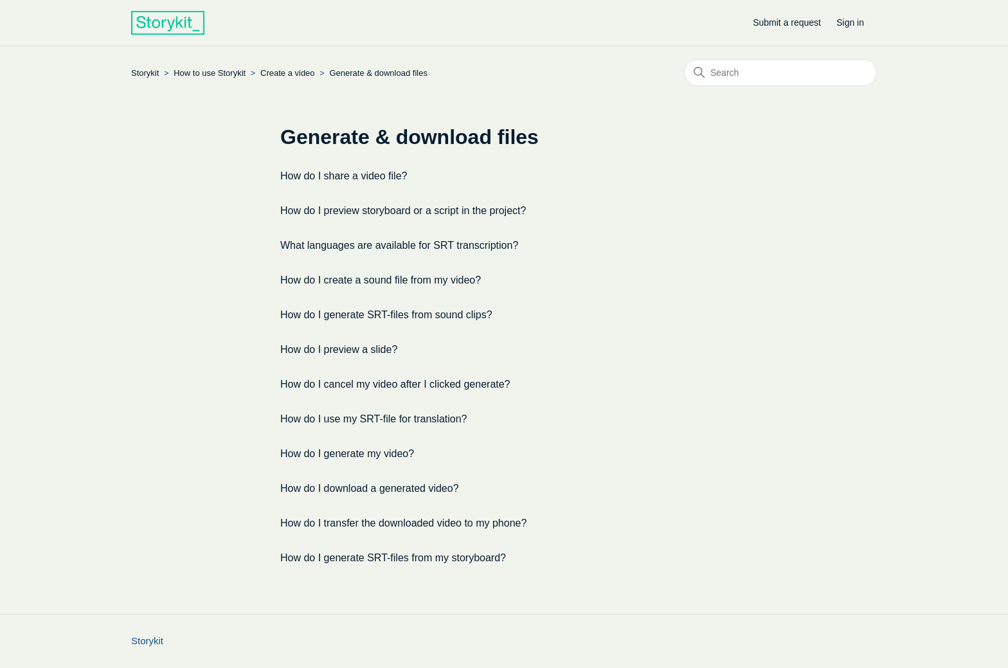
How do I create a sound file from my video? (380, 280)
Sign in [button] (850, 22)
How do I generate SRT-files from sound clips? (386, 314)
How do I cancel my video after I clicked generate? (395, 384)
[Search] (780, 73)
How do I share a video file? (343, 175)
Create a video (288, 73)
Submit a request (787, 22)
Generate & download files (378, 73)
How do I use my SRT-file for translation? (373, 418)
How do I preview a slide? (338, 349)
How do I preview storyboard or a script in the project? (403, 210)
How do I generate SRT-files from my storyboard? (393, 557)
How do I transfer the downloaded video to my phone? (403, 523)
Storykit (145, 73)
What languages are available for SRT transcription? (399, 245)
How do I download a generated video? (369, 488)
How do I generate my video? (347, 453)
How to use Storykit (210, 73)
